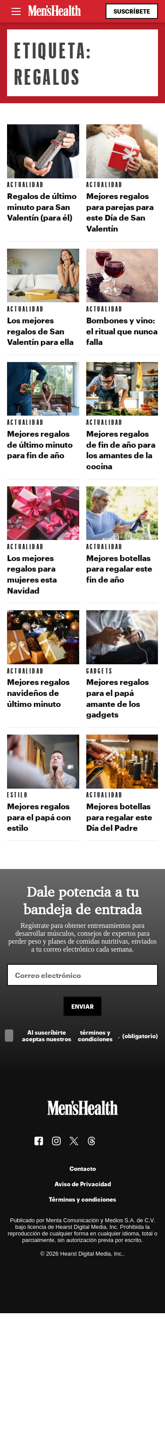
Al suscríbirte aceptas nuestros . (90, 1035)
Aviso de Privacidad (83, 1184)
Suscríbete (132, 11)
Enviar (82, 1006)
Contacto (83, 1168)
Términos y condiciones (82, 1199)
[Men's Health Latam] (54, 11)
